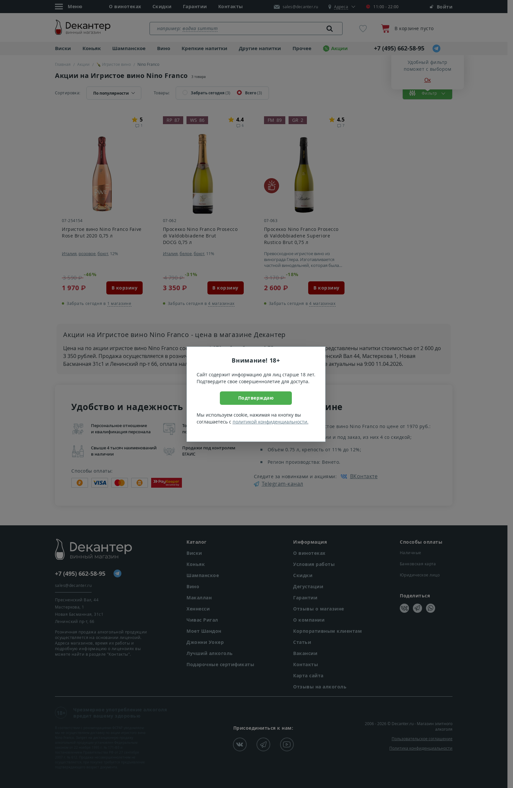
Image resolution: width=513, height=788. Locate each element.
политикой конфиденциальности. (271, 422)
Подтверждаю (256, 398)
